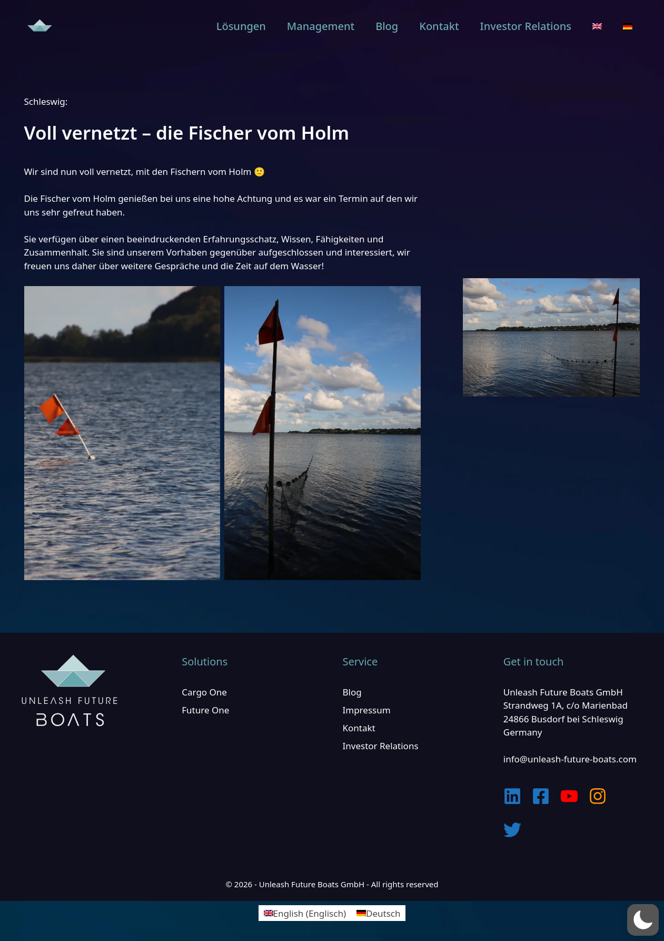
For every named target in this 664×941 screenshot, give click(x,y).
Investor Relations (525, 26)
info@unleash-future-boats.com (570, 759)
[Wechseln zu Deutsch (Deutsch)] (378, 913)
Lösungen (241, 26)
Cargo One (204, 692)
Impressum (367, 710)
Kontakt (439, 26)
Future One (205, 710)
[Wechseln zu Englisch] (597, 26)
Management (320, 26)
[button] (643, 920)
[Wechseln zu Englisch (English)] (305, 913)
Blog (386, 26)
